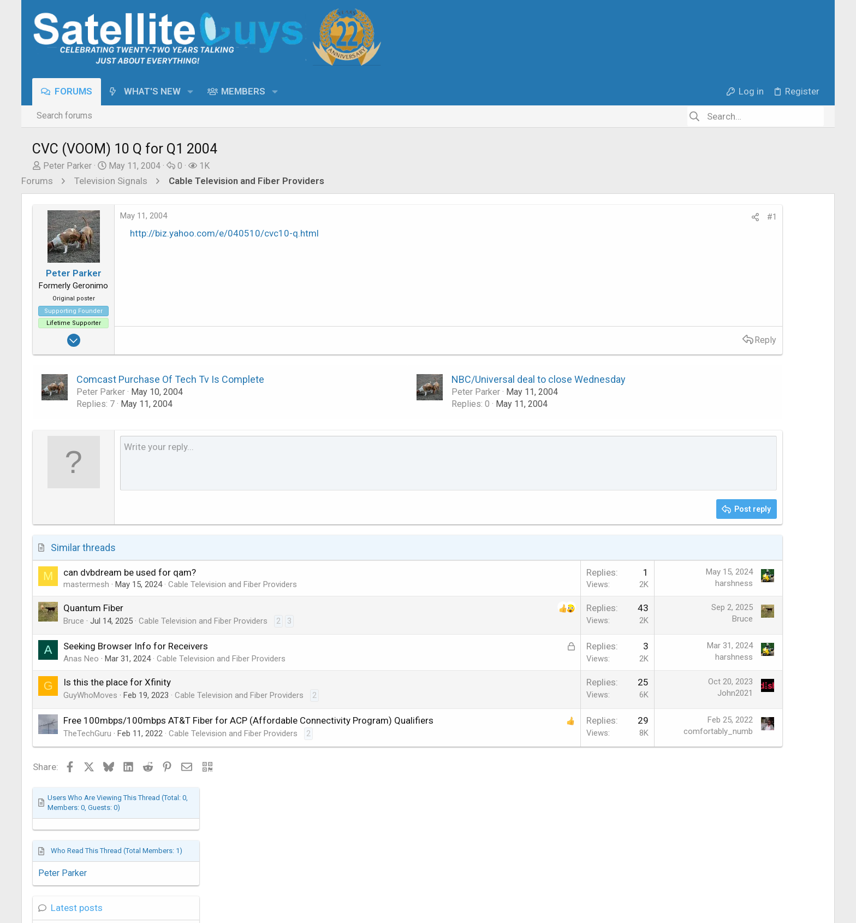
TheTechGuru (87, 746)
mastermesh (86, 584)
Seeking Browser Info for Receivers (135, 646)
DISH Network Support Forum (737, 373)
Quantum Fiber (93, 607)
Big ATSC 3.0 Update (723, 453)
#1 (635, 217)
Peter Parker (67, 166)
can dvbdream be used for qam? (129, 572)
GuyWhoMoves (90, 695)
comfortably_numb (581, 731)
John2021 (598, 693)
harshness (597, 583)
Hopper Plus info (714, 347)
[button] (190, 91)
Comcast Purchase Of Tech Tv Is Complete (170, 379)
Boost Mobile (708, 512)
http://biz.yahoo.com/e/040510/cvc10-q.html (224, 233)
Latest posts (701, 324)
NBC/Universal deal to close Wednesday (470, 379)
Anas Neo (81, 659)
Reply (629, 340)
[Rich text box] (380, 463)
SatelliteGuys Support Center (736, 432)
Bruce (73, 621)
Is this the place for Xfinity (117, 682)
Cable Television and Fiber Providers (232, 584)
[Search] (755, 116)
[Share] (619, 217)
